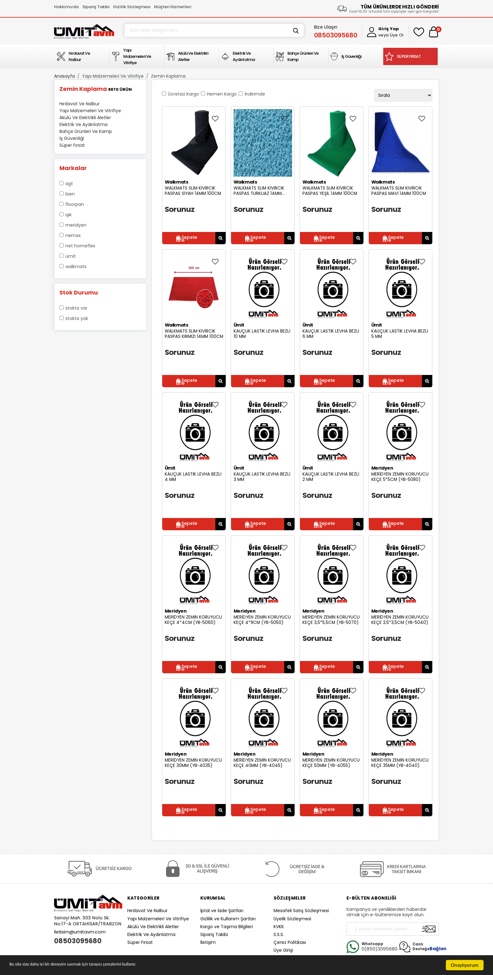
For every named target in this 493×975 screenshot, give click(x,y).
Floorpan (74, 204)
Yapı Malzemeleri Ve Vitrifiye (113, 76)
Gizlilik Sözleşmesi (131, 7)
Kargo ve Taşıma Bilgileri (226, 926)
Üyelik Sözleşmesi (292, 919)
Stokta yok (76, 318)
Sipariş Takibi (95, 7)
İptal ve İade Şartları (221, 910)
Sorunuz (180, 209)
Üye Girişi (283, 950)
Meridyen (75, 225)
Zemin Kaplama (168, 76)
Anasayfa (64, 76)
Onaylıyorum (465, 965)
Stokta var (76, 308)
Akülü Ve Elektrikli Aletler (153, 926)
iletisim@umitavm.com (80, 932)
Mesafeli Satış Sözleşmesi (301, 910)
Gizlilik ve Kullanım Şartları (228, 919)
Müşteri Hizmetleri (172, 7)
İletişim (208, 942)
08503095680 (78, 941)
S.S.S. (279, 934)
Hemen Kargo (222, 94)
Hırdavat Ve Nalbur (147, 910)
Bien (70, 194)
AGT (69, 183)
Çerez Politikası (290, 942)
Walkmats (75, 266)
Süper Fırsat (140, 942)
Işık (68, 215)
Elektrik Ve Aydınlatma (151, 934)
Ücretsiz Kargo (183, 94)
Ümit (70, 256)
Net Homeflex (80, 246)
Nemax (73, 235)
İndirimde (255, 94)
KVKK (279, 926)
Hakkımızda (66, 7)
